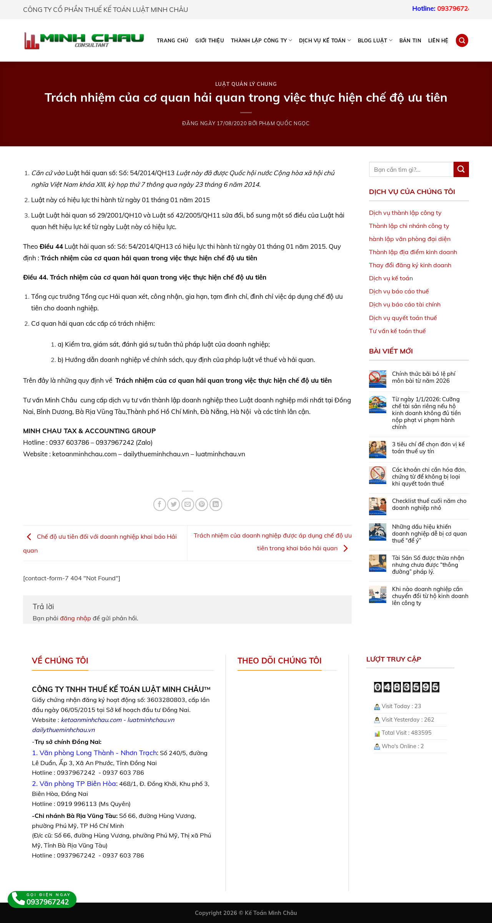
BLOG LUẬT (375, 40)
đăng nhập (75, 618)
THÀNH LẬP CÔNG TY (261, 40)
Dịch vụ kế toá (389, 278)
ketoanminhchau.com (91, 720)
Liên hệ (438, 40)
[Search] (462, 40)
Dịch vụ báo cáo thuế (399, 291)
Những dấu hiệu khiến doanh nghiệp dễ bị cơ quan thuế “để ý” (429, 533)
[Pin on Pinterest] (201, 504)
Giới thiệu (209, 40)
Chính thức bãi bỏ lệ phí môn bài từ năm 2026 (423, 377)
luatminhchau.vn (150, 720)
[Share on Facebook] (159, 504)
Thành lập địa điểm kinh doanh (413, 252)
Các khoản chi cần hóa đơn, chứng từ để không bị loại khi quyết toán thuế (429, 476)
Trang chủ (172, 40)
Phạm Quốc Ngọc (284, 123)
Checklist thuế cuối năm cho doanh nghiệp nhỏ (429, 504)
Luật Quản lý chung (246, 84)
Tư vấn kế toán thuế (397, 331)
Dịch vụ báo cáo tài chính (404, 304)
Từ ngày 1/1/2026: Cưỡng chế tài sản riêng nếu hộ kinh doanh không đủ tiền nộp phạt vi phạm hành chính (426, 413)
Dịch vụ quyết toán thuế (403, 318)
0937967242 (465, 8)
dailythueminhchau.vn (63, 730)
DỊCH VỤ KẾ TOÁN (325, 40)
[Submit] (461, 169)
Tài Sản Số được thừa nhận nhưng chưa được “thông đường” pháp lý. (428, 564)
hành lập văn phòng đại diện (409, 239)
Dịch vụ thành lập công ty (405, 212)
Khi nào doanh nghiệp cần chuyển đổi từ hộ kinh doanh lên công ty (430, 596)
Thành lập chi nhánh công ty (409, 225)
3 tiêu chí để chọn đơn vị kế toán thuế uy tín (428, 448)
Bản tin (410, 40)
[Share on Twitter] (173, 504)
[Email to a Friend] (187, 504)
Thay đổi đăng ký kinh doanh (410, 265)
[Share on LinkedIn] (215, 504)
